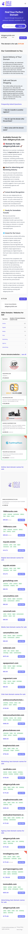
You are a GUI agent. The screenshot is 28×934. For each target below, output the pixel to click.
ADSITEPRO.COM (7, 373)
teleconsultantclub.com (13, 715)
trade (15, 544)
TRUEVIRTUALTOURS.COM (9, 452)
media (4, 600)
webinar (15, 704)
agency (4, 789)
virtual (4, 720)
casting (9, 889)
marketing (20, 772)
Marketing (5, 339)
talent (19, 887)
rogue (12, 683)
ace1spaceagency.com (13, 869)
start (9, 668)
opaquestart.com (10, 663)
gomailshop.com (10, 580)
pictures (9, 735)
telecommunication (17, 720)
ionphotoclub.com (11, 745)
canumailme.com (10, 596)
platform (18, 600)
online (4, 514)
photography (20, 733)
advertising (10, 789)
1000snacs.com (9, 526)
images (5, 735)
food (4, 516)
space (4, 873)
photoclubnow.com (11, 730)
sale (11, 546)
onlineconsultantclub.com (14, 700)
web (8, 650)
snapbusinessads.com (12, 799)
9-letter (21, 774)
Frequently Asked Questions (11, 104)
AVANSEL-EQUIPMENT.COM (9, 423)
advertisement (12, 819)
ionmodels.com (10, 884)
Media (3, 331)
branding (11, 774)
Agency (4, 343)
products (15, 583)
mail (17, 585)
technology (5, 652)
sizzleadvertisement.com (14, 815)
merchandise (16, 514)
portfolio (10, 887)
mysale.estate (9, 542)
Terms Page (19, 929)
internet (9, 598)
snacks (12, 516)
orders (8, 516)
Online (4, 323)
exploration (20, 871)
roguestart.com (10, 678)
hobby (11, 733)
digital (18, 544)
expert (10, 704)
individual (16, 774)
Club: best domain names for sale (13, 694)
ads (16, 802)
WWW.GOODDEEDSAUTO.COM (9, 499)
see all (24, 354)
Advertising (5, 347)
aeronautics (14, 873)
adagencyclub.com (11, 306)
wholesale (10, 514)
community (5, 733)
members (17, 750)
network (9, 720)
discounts (15, 529)
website (15, 772)
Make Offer (23, 37)
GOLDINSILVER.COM (8, 397)
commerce (5, 544)
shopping (12, 585)
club (19, 702)
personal (5, 774)
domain (10, 772)
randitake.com (9, 769)
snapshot (15, 735)
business (21, 802)
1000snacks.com (10, 511)
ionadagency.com (11, 853)
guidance (5, 704)
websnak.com (9, 648)
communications (17, 652)
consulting (5, 702)
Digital (4, 327)
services (11, 702)
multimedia (14, 858)
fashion (5, 887)
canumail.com (9, 611)
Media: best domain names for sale (14, 627)
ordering (9, 531)
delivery (22, 514)
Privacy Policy (20, 927)
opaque (12, 668)
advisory (19, 718)
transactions (6, 546)
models (14, 887)
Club (3, 335)
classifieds (18, 817)
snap (10, 804)
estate (14, 546)
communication (11, 600)
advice (15, 702)
